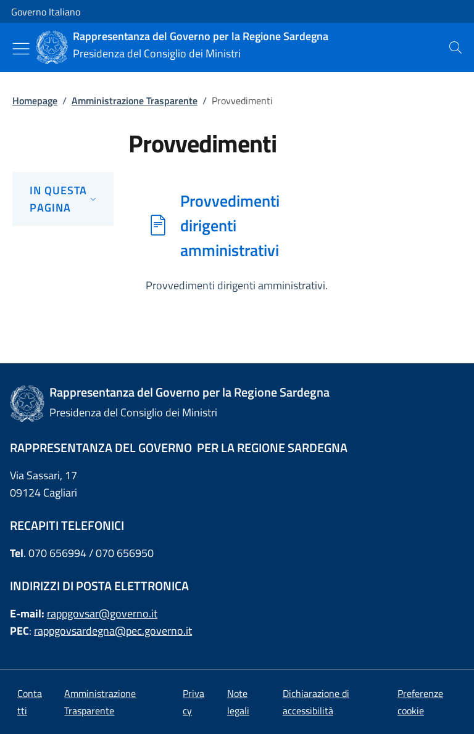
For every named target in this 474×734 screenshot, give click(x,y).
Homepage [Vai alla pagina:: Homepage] (34, 100)
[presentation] (455, 47)
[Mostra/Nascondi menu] (21, 49)
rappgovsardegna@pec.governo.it (113, 630)
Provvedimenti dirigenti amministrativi (230, 225)
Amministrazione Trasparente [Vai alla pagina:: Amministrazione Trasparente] (135, 100)
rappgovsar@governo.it (102, 613)
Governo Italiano (45, 11)
